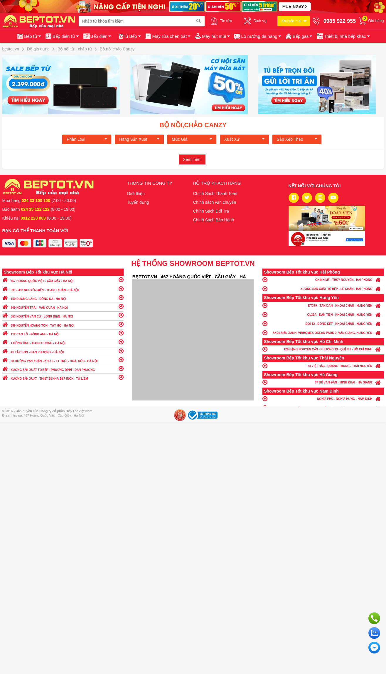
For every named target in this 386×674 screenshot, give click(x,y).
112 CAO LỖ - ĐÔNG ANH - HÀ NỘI (63, 333)
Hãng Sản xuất (139, 139)
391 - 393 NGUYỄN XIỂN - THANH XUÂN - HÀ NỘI (63, 288)
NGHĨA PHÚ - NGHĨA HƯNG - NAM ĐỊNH (323, 398)
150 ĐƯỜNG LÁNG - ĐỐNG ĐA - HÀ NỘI (63, 297)
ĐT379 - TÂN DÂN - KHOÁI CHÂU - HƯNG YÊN (323, 305)
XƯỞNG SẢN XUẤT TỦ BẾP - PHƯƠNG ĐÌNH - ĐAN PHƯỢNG (63, 368)
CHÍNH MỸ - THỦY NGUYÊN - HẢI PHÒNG (323, 279)
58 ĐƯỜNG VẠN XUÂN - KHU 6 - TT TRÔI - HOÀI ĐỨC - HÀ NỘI (63, 359)
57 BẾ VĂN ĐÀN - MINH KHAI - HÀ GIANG (323, 382)
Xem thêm (192, 159)
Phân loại (87, 139)
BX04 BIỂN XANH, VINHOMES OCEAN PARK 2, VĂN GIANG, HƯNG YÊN (323, 332)
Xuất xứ (244, 139)
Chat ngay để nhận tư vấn (374, 647)
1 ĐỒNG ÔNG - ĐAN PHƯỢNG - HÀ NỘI (63, 341)
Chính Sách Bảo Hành (213, 220)
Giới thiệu (136, 193)
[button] (343, 36)
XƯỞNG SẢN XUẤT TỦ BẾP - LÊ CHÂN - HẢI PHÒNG (323, 288)
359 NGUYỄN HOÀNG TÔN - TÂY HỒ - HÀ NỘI (63, 324)
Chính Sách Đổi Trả (211, 211)
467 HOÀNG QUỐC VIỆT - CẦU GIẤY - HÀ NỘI (63, 279)
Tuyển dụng (138, 202)
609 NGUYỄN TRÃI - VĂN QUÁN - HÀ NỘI (63, 306)
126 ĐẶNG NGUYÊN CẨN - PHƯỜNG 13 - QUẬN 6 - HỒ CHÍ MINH (323, 349)
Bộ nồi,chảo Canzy (193, 125)
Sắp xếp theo (297, 139)
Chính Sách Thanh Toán (215, 193)
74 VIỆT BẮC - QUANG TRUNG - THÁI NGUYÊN (323, 365)
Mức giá (192, 139)
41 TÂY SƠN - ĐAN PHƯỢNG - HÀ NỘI (63, 350)
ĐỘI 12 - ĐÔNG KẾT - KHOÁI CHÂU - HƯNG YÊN (323, 323)
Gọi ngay (374, 618)
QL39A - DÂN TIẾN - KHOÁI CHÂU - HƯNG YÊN (323, 314)
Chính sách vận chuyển (214, 202)
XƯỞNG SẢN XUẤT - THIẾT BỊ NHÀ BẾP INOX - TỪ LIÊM (63, 377)
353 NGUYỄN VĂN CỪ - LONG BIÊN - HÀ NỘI (63, 315)
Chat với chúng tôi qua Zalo (374, 633)
